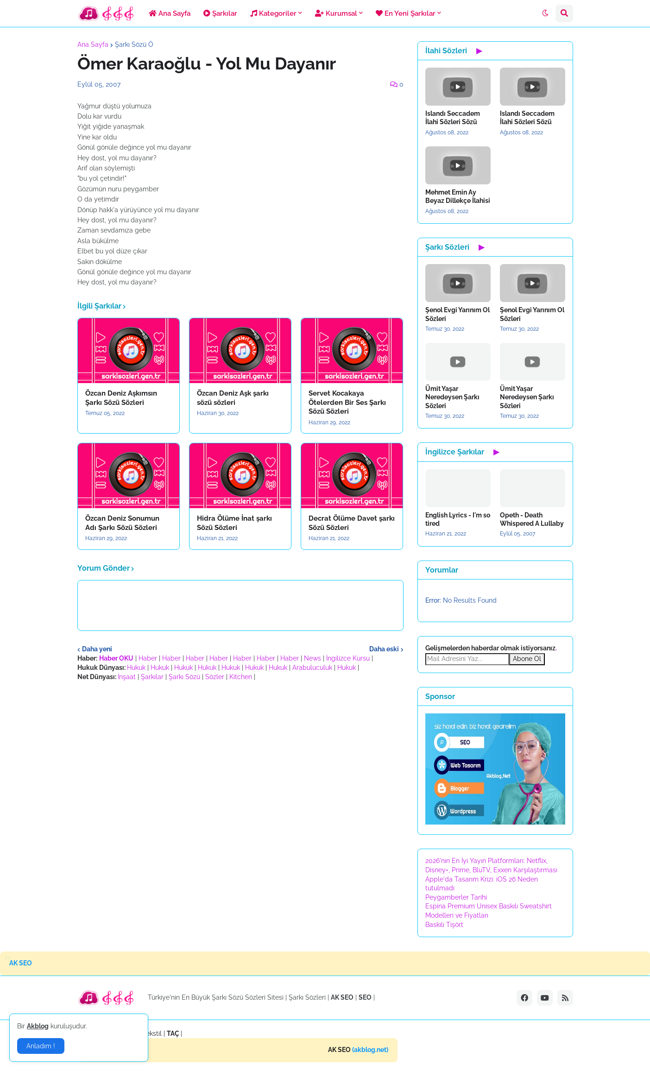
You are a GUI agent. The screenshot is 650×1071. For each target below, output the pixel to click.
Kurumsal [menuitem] (336, 13)
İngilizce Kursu (348, 658)
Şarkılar (152, 676)
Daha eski (384, 649)
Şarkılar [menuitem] (220, 13)
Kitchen (240, 676)
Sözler (214, 676)
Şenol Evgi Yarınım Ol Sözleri (457, 314)
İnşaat (127, 676)
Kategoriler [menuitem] (273, 13)
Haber (148, 658)
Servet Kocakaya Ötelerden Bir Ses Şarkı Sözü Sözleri (347, 402)
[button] (545, 13)
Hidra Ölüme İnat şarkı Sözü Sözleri (234, 523)
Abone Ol (527, 658)
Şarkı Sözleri (307, 997)
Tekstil (152, 1033)
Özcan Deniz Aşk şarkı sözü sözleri (233, 398)
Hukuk (136, 667)
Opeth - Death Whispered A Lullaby (532, 519)
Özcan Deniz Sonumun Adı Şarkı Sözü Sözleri (122, 523)
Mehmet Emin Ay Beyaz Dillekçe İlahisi (457, 196)
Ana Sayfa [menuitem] (169, 13)
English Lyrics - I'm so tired (457, 519)
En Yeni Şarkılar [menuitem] (405, 13)
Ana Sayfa (92, 44)
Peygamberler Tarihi (456, 897)
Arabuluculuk (312, 667)
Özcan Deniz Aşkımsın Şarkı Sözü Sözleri (121, 398)
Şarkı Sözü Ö (134, 44)
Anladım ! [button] (40, 1046)
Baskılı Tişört (444, 924)
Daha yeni (97, 649)
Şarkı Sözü (184, 676)
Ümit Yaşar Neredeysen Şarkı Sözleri (452, 397)
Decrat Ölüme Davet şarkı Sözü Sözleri (352, 523)
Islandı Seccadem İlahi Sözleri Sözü (452, 118)
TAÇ (173, 1033)
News (312, 658)
